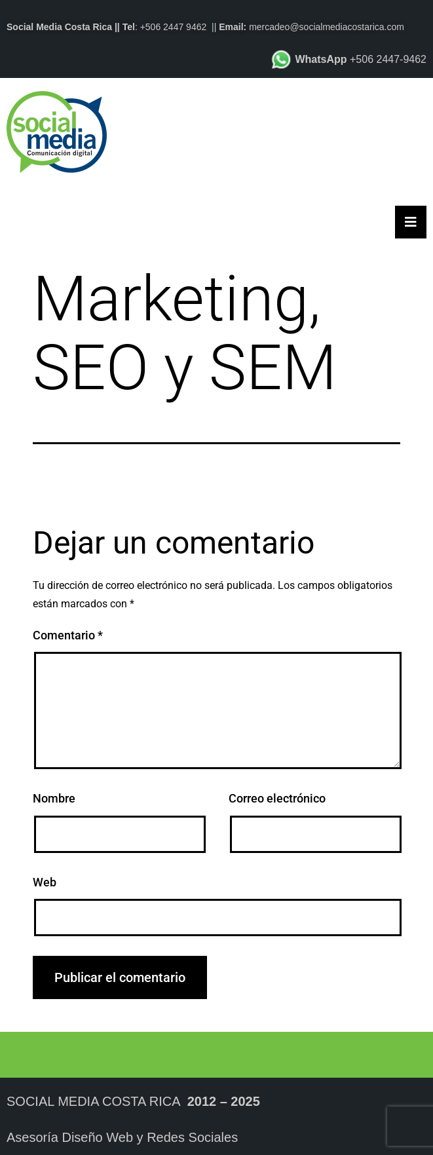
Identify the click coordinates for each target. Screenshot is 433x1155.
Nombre (54, 798)
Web (44, 882)
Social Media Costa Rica (93, 1101)
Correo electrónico (277, 798)
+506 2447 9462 (173, 27)
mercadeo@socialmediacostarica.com (326, 27)
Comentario (68, 635)
